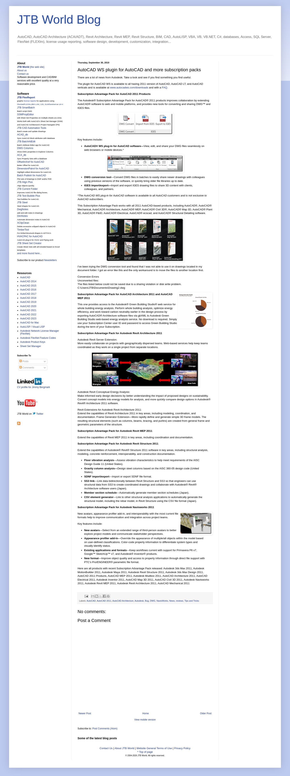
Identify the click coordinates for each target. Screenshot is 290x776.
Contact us (23, 73)
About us (22, 70)
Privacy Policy (182, 748)
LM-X (61, 104)
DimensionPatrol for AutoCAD (33, 168)
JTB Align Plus (25, 182)
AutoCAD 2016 (28, 289)
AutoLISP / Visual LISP (32, 326)
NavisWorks (162, 601)
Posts (23, 361)
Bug (147, 601)
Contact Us (106, 748)
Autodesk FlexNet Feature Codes (38, 338)
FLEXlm (27, 104)
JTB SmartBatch (26, 107)
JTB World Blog (59, 19)
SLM (47, 104)
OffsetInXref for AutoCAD (30, 161)
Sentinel (52, 104)
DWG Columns (25, 148)
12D (42, 104)
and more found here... (29, 253)
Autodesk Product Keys (32, 342)
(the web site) (30, 67)
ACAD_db (22, 134)
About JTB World (124, 748)
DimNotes (22, 216)
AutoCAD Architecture (123, 601)
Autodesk (139, 601)
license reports (30, 101)
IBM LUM (35, 104)
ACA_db (21, 155)
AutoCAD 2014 (28, 281)
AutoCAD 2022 (28, 314)
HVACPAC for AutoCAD (29, 236)
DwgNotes (22, 209)
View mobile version (145, 719)
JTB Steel (22, 202)
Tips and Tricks (191, 601)
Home (145, 713)
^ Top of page (145, 751)
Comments (26, 367)
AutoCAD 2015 (28, 285)
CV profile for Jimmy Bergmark (33, 386)
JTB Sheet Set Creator (29, 243)
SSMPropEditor (25, 114)
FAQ (164, 87)
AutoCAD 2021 (28, 310)
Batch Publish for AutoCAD (31, 175)
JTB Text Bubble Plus (28, 195)
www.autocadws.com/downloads (129, 87)
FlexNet (20, 104)
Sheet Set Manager (30, 346)
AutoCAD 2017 (28, 294)
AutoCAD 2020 (28, 306)
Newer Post (85, 713)
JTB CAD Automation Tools (31, 128)
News (172, 601)
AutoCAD (91, 601)
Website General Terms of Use (154, 748)
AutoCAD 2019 (28, 302)
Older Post (205, 713)
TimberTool (23, 229)
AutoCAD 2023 (28, 318)
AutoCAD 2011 (104, 601)
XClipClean (23, 222)
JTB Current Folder (27, 189)
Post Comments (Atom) (104, 728)
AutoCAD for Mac (29, 322)
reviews (179, 601)
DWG (152, 601)
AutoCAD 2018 (28, 298)
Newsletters (50, 260)
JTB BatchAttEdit (26, 141)
